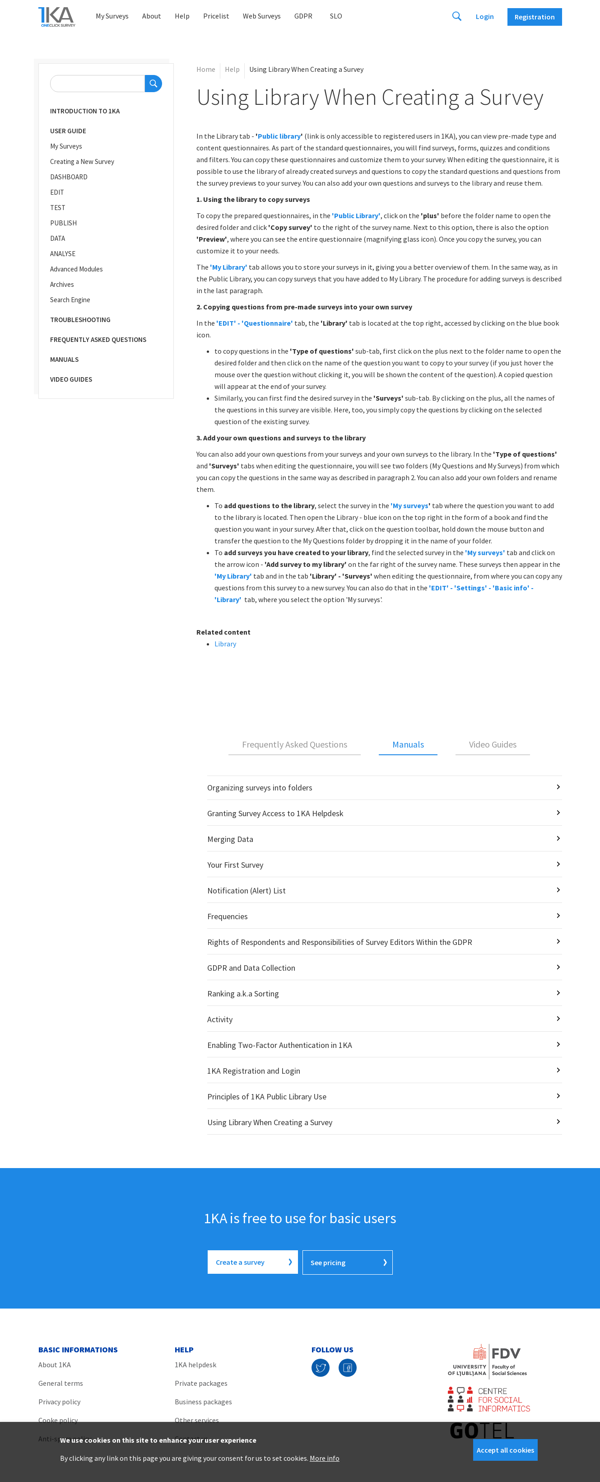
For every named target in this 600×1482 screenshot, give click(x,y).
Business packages (203, 1400)
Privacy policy (59, 1400)
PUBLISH (63, 223)
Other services (197, 1419)
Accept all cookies (505, 1449)
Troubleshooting (80, 319)
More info (325, 1458)
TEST (57, 207)
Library (225, 643)
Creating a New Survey (82, 161)
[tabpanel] (379, 955)
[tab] (294, 744)
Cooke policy (58, 1419)
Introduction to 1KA (85, 111)
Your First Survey (235, 865)
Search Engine (70, 299)
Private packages (201, 1382)
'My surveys (409, 505)
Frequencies (227, 916)
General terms (60, 1382)
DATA (57, 238)
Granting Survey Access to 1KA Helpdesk (275, 813)
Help (182, 15)
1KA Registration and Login (253, 1071)
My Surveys (112, 15)
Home (205, 69)
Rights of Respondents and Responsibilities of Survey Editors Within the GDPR (339, 942)
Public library (279, 135)
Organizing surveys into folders (259, 787)
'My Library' (233, 575)
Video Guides (71, 379)
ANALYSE (62, 253)
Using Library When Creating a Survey (269, 1122)
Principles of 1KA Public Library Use (266, 1096)
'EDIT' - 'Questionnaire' (254, 322)
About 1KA (54, 1363)
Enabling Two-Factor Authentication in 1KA (279, 1045)
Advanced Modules (76, 269)
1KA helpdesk (195, 1363)
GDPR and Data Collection (251, 968)
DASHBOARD (69, 177)
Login (485, 16)
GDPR (303, 15)
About (151, 15)
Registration (535, 16)
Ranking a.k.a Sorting (243, 993)
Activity (220, 1019)
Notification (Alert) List (246, 890)
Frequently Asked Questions (98, 339)
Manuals (64, 359)
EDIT (57, 192)
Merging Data (230, 839)
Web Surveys (262, 15)
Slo (336, 15)
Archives (62, 284)
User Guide (68, 130)
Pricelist (216, 15)
